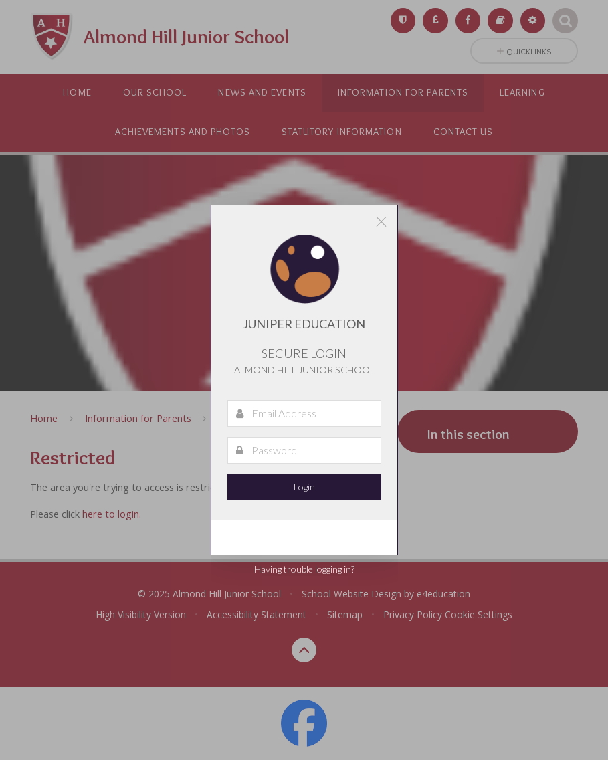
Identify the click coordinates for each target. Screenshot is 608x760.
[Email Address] (304, 413)
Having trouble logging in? (304, 569)
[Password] (304, 450)
